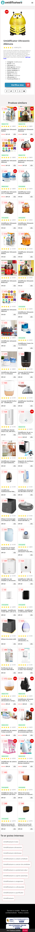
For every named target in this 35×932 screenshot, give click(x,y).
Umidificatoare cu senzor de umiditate (16, 864)
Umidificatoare (8, 898)
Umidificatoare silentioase (12, 853)
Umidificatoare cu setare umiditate (15, 859)
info (15, 134)
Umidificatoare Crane (10, 842)
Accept (25, 930)
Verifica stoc (20, 85)
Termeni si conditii (13, 911)
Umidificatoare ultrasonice (12, 847)
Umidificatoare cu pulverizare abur (15, 870)
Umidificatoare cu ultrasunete (13, 887)
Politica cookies (23, 913)
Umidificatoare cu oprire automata (15, 876)
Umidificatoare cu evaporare (13, 881)
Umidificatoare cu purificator (13, 893)
